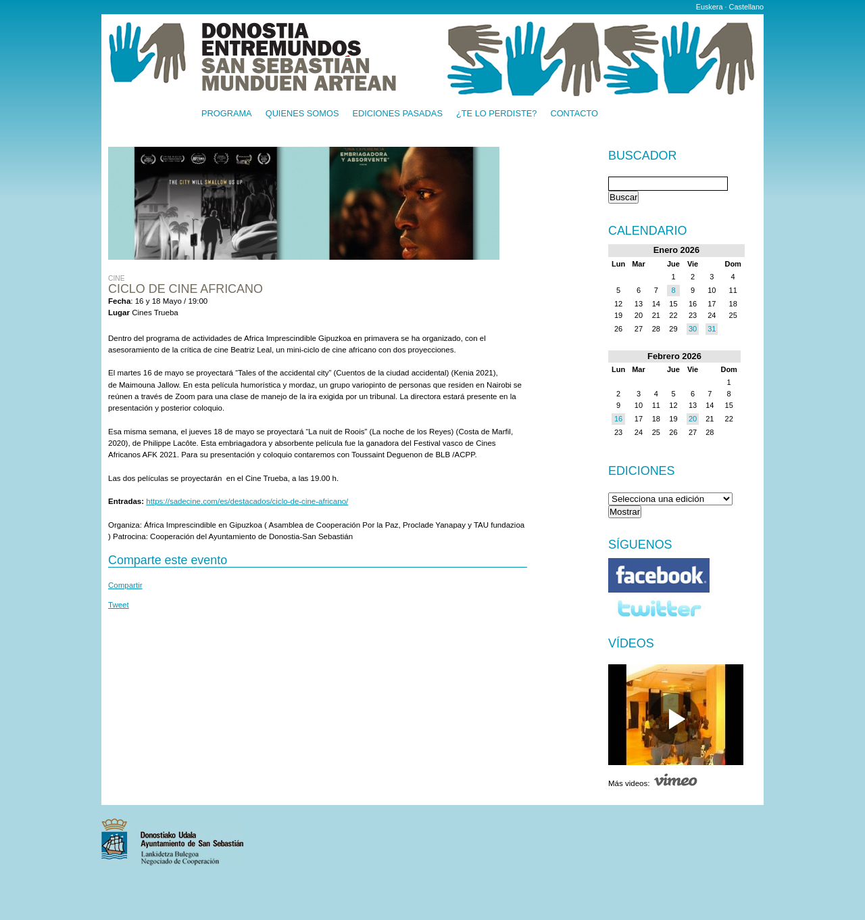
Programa (226, 114)
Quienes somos (302, 114)
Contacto (574, 114)
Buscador (642, 156)
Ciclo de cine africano (185, 289)
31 (712, 329)
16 (618, 419)
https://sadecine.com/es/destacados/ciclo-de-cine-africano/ (247, 501)
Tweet (118, 605)
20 (693, 419)
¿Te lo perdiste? (496, 114)
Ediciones (641, 471)
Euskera (709, 7)
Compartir (125, 585)
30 (693, 329)
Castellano (746, 7)
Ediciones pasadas (397, 114)
